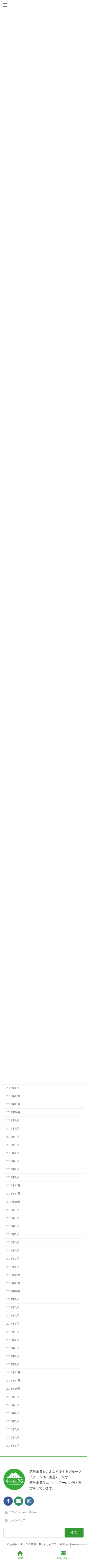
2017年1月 (12, 1364)
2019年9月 (12, 1120)
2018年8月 (12, 1218)
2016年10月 (13, 1389)
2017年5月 (12, 1332)
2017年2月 (12, 1356)
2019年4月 (12, 1153)
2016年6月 (12, 1421)
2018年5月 (12, 1234)
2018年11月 (13, 1193)
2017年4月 (12, 1340)
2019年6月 (12, 1136)
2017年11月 (13, 1283)
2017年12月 (13, 1275)
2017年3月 (12, 1348)
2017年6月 (12, 1323)
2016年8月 (12, 1405)
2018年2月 (12, 1258)
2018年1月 (12, 1267)
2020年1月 (12, 1088)
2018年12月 (13, 1185)
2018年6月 (12, 1226)
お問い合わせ (64, 1555)
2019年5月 (12, 1145)
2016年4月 (12, 1437)
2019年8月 (12, 1128)
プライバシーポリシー (23, 1512)
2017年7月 (12, 1315)
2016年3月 (12, 1445)
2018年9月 (12, 1210)
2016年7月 (12, 1413)
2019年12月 (13, 1096)
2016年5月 (12, 1429)
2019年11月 (13, 1104)
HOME (19, 1555)
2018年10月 (13, 1201)
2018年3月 (12, 1250)
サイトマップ (17, 1520)
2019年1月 (12, 1177)
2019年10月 (13, 1112)
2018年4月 (12, 1242)
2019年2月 (12, 1169)
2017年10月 (13, 1291)
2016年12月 (13, 1372)
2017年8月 (12, 1307)
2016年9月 (12, 1397)
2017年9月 (12, 1299)
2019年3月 (12, 1161)
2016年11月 (13, 1380)
